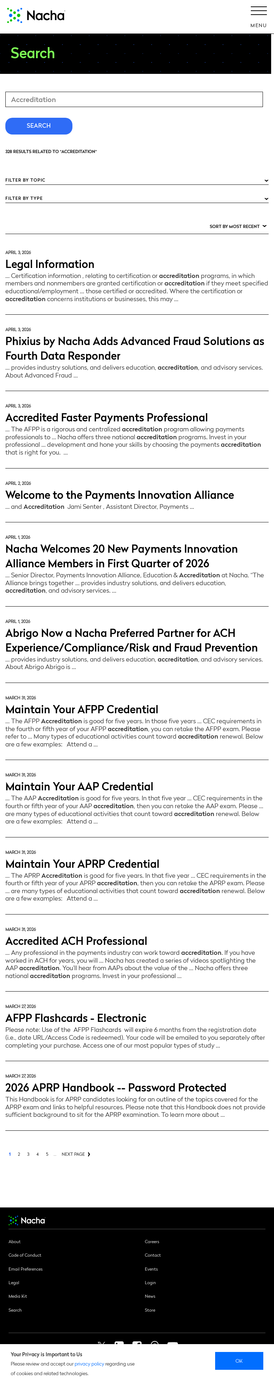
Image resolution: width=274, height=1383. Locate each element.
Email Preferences (25, 1269)
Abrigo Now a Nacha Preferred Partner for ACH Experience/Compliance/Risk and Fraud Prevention (131, 639)
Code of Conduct (25, 1255)
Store (150, 1310)
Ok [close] (239, 1360)
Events (151, 1269)
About (15, 1241)
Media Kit (18, 1296)
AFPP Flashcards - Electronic (75, 1017)
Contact (153, 1255)
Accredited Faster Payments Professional (106, 416)
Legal (14, 1282)
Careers (152, 1241)
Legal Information (50, 263)
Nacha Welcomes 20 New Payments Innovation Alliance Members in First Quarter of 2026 (121, 555)
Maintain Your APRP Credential (82, 863)
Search (15, 1310)
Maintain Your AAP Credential (79, 785)
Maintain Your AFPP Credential (81, 708)
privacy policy (89, 1363)
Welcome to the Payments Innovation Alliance (119, 494)
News (150, 1296)
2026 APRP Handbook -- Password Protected (116, 1086)
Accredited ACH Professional (76, 940)
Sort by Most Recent (235, 226)
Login (150, 1282)
